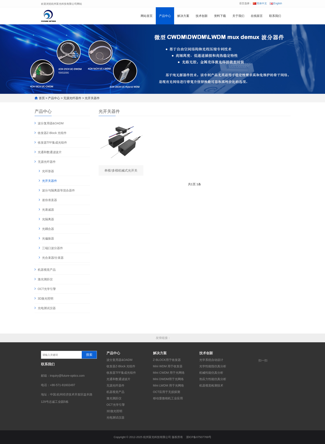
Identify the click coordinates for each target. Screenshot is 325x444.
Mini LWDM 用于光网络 (168, 385)
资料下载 (220, 16)
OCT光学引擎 (47, 289)
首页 (42, 98)
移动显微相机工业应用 (168, 398)
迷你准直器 (49, 200)
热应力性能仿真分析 (212, 379)
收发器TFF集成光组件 (52, 142)
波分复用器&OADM (51, 123)
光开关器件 (92, 98)
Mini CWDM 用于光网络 (169, 372)
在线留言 (257, 16)
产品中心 (165, 16)
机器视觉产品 (47, 269)
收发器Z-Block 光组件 (52, 133)
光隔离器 (48, 219)
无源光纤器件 (72, 98)
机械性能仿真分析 (211, 372)
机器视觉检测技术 (211, 385)
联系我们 (275, 16)
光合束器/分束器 (53, 257)
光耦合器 (48, 229)
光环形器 (48, 171)
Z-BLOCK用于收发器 (167, 360)
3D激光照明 (46, 298)
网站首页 (147, 16)
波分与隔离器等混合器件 (58, 190)
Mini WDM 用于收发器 (167, 366)
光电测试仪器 (47, 308)
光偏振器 (48, 238)
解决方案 (183, 16)
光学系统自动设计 (211, 360)
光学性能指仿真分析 (212, 366)
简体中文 (260, 3)
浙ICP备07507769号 (198, 437)
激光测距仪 (45, 279)
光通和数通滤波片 (50, 152)
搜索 (89, 354)
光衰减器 (48, 209)
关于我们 (238, 16)
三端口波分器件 (52, 248)
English (276, 3)
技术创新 (202, 16)
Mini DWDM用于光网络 (168, 379)
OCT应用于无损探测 (166, 392)
